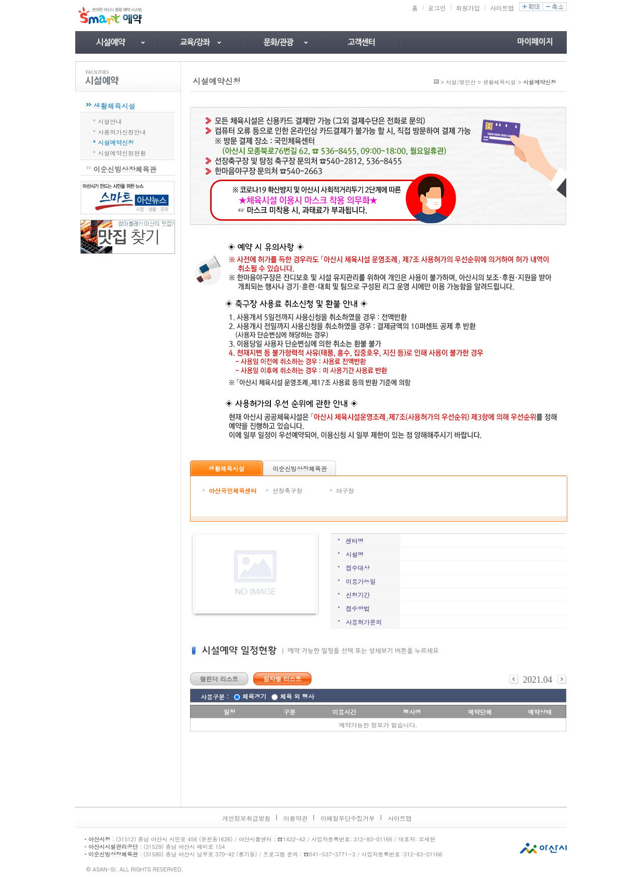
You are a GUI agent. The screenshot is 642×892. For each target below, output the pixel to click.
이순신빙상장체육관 (124, 169)
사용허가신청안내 (122, 130)
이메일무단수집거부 (347, 818)
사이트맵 (502, 8)
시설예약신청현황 (122, 152)
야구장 (345, 490)
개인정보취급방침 (246, 818)
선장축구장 (287, 490)
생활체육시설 (114, 106)
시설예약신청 (116, 141)
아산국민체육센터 (233, 490)
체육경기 (254, 696)
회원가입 (468, 8)
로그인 (437, 8)
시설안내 (110, 120)
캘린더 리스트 (219, 678)
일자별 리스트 (282, 678)
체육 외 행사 (297, 696)
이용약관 (295, 818)
